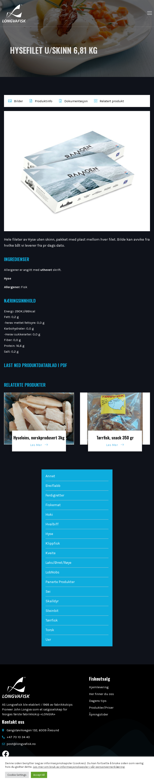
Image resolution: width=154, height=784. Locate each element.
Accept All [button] (39, 774)
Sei (48, 591)
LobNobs (52, 572)
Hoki (49, 514)
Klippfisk (53, 543)
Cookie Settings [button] (16, 774)
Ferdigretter (55, 495)
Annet (50, 476)
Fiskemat (53, 505)
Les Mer (39, 445)
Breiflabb (53, 485)
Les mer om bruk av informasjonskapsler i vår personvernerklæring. (79, 767)
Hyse (49, 534)
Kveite (51, 553)
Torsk (50, 630)
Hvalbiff (52, 524)
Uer (48, 639)
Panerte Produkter (60, 582)
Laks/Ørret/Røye (58, 562)
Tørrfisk (52, 620)
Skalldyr (52, 601)
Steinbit (52, 610)
